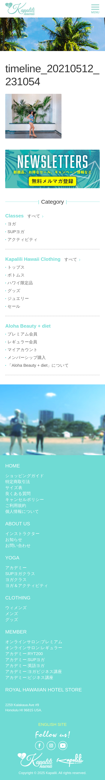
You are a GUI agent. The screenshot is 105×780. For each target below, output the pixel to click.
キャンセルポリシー (24, 499)
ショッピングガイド (24, 475)
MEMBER (16, 632)
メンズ (11, 613)
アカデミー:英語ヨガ (25, 665)
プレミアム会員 (22, 334)
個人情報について (22, 511)
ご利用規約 (15, 505)
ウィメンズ (16, 607)
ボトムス (16, 275)
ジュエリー (18, 298)
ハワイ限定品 (20, 283)
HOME (12, 466)
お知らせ (13, 539)
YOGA (12, 558)
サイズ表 (13, 487)
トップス (16, 267)
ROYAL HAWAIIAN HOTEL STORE (43, 690)
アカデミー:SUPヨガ (25, 659)
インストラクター (22, 533)
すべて (33, 216)
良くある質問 (18, 493)
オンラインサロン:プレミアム (33, 641)
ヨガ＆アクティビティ (26, 585)
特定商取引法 (17, 481)
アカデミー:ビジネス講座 (29, 677)
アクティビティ (23, 239)
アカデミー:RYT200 (24, 653)
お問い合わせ (18, 545)
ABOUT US (17, 523)
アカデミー (16, 567)
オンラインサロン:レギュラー (33, 647)
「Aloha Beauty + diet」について (38, 365)
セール (14, 306)
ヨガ (12, 224)
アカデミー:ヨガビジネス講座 (33, 671)
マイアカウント (23, 349)
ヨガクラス (16, 579)
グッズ (14, 290)
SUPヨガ (16, 231)
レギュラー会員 (22, 342)
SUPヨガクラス (20, 573)
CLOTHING (17, 598)
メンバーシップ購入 (27, 357)
